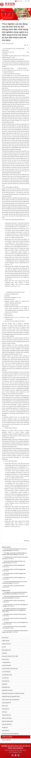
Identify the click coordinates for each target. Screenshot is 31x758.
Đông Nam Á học (6, 650)
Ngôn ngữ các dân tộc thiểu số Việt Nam (13, 693)
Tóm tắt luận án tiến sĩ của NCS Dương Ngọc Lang (14, 577)
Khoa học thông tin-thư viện (10, 656)
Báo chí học (5, 637)
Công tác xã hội (6, 643)
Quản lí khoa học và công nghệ (10, 699)
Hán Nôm (4, 653)
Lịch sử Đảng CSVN (7, 674)
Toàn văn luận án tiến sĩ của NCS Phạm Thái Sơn (14, 585)
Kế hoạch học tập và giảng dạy (10, 733)
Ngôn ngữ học (6, 687)
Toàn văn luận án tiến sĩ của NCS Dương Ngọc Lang (15, 573)
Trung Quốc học (6, 715)
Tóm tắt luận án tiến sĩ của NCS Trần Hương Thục (14, 600)
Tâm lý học (5, 705)
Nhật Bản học (5, 681)
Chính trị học (5, 640)
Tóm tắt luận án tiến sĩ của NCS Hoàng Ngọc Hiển (14, 565)
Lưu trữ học (5, 678)
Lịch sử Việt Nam (6, 665)
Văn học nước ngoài (7, 721)
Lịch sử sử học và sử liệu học (10, 668)
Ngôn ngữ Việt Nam (7, 690)
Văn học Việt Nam (6, 718)
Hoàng (6, 223)
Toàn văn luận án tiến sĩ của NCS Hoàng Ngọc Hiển (14, 569)
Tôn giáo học (5, 709)
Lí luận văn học (6, 662)
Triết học (4, 712)
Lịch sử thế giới (6, 671)
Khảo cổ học (5, 659)
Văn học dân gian (6, 724)
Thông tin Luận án (7, 736)
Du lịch (4, 647)
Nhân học (4, 684)
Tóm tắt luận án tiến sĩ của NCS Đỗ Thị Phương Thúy (15, 614)
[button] (18, 1)
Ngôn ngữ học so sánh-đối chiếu (11, 696)
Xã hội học (5, 727)
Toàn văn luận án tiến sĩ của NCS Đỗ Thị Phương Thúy (15, 618)
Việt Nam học (5, 730)
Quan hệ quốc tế (6, 702)
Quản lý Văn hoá (6, 740)
